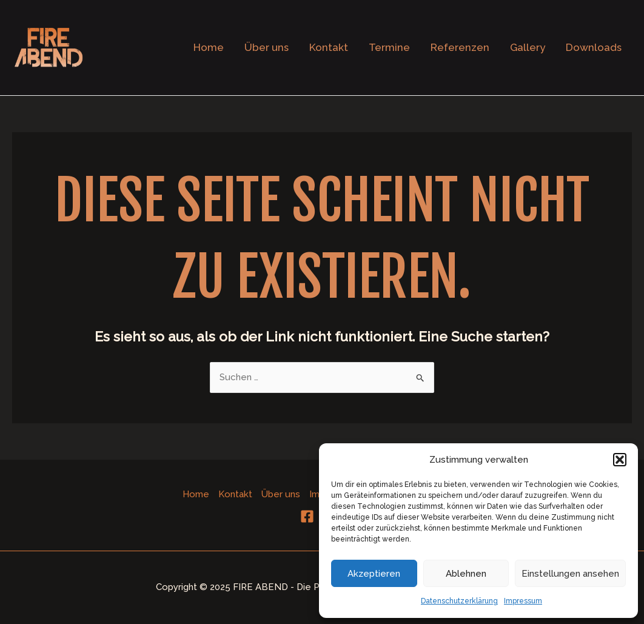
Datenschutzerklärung (459, 601)
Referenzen (460, 47)
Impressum (523, 601)
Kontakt (328, 47)
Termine (389, 47)
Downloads (594, 47)
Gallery (527, 47)
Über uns (266, 47)
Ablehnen (466, 573)
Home (208, 47)
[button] (620, 460)
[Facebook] (307, 516)
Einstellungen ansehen (570, 573)
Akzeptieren (373, 573)
